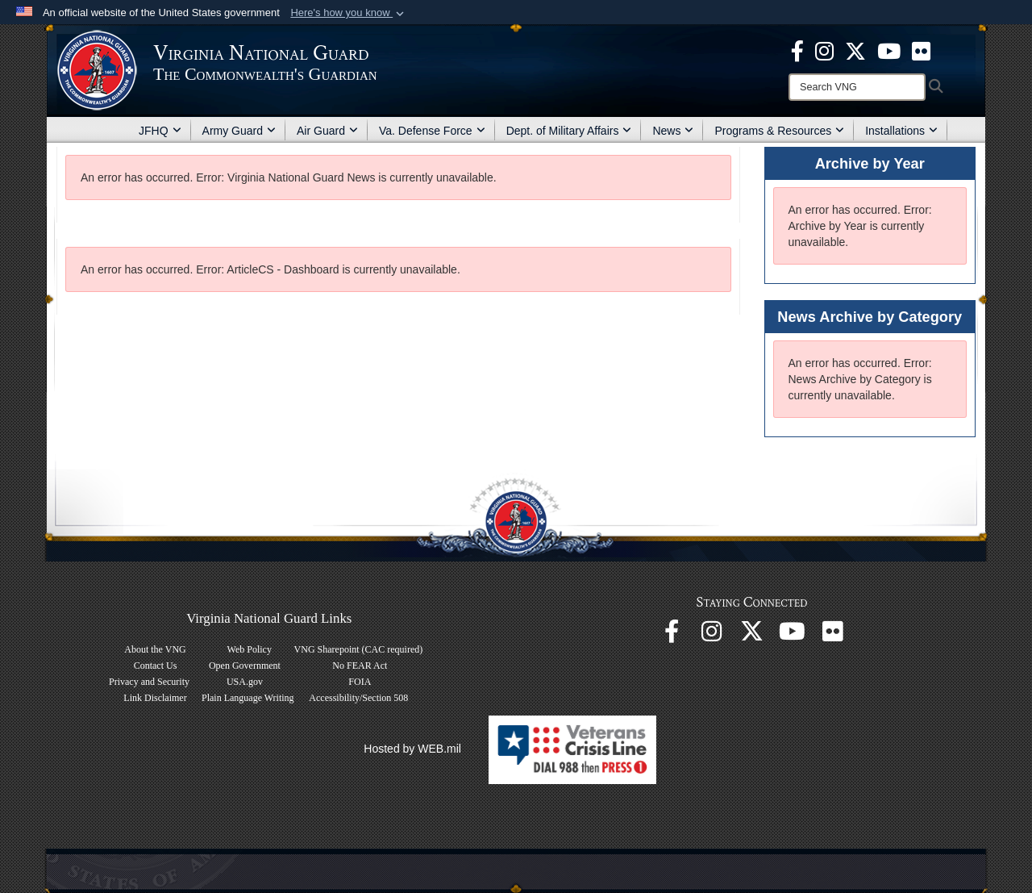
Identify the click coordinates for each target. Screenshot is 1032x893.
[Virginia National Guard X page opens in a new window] (855, 50)
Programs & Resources (779, 130)
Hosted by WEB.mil (412, 748)
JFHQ (160, 130)
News (672, 130)
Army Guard (239, 130)
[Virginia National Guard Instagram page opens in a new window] (824, 50)
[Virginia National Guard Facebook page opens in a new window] (797, 50)
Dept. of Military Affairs (569, 130)
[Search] (857, 87)
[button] (348, 13)
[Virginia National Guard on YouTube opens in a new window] (889, 50)
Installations (901, 130)
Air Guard (327, 130)
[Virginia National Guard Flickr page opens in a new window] (921, 50)
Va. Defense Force (432, 130)
